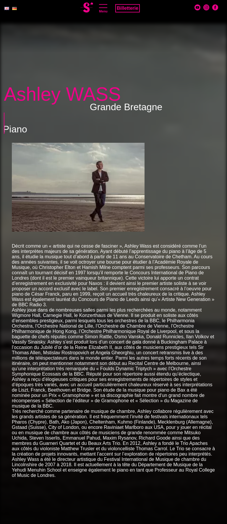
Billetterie (127, 8)
